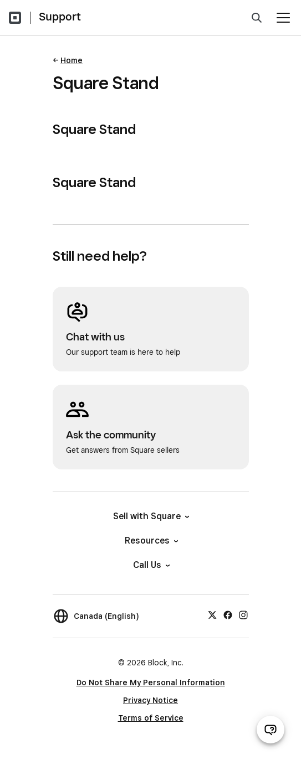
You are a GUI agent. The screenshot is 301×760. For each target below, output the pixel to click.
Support (60, 16)
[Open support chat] (270, 729)
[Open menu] (283, 17)
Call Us (151, 565)
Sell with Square (150, 516)
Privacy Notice (150, 700)
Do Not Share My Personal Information (150, 682)
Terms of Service (150, 718)
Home (71, 60)
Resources (151, 540)
